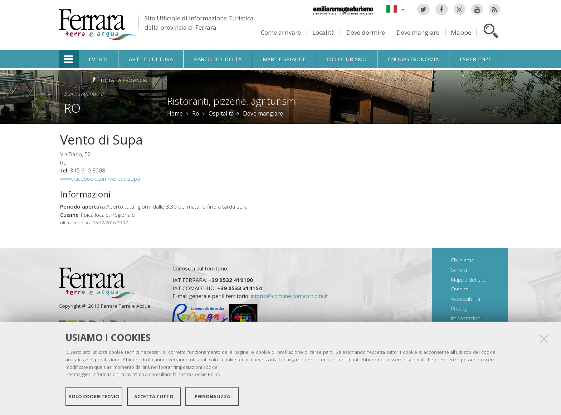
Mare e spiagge (284, 59)
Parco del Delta (218, 59)
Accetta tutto (154, 396)
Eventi (98, 59)
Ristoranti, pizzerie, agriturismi (232, 101)
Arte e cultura (151, 59)
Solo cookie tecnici (94, 396)
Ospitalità (221, 113)
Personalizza (212, 396)
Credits (459, 289)
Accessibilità (465, 298)
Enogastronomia (413, 59)
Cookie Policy (206, 374)
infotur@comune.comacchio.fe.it (289, 295)
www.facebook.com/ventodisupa (100, 178)
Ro (72, 107)
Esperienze (476, 59)
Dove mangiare (417, 32)
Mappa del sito (469, 279)
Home (175, 113)
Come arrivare (281, 32)
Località (323, 32)
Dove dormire (365, 32)
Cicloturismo (347, 59)
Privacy (459, 308)
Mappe (461, 32)
